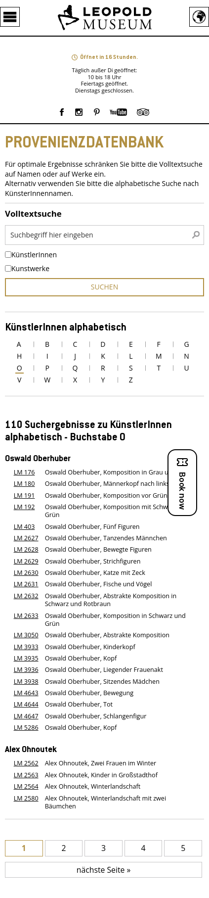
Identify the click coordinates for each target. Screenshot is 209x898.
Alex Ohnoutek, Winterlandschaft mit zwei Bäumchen (105, 802)
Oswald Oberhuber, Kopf (81, 658)
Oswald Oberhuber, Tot (79, 704)
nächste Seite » (103, 869)
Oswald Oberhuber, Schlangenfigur (96, 716)
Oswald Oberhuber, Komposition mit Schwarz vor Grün (116, 511)
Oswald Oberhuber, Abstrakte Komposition (107, 635)
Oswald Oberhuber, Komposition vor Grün (106, 495)
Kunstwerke (30, 268)
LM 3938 (26, 681)
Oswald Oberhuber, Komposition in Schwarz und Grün (115, 620)
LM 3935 (26, 658)
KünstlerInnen (34, 254)
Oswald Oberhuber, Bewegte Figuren (98, 549)
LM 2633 (26, 616)
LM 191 (24, 495)
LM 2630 (26, 572)
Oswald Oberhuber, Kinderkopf (90, 647)
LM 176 (24, 472)
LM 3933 (26, 647)
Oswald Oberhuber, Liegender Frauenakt (104, 669)
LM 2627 (26, 538)
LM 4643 (26, 693)
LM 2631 (26, 584)
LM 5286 (26, 727)
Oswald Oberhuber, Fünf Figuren (92, 526)
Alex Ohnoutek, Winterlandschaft (93, 786)
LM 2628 (26, 549)
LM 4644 (26, 704)
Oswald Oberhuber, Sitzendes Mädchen (102, 681)
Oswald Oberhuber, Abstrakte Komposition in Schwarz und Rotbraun (111, 600)
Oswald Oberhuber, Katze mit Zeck (95, 572)
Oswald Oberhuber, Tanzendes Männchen (106, 538)
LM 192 (24, 507)
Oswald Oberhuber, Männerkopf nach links (107, 483)
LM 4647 (26, 716)
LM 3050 (26, 635)
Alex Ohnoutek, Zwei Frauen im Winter (101, 763)
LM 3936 (26, 669)
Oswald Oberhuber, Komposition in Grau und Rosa (118, 472)
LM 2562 (26, 763)
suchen (104, 286)
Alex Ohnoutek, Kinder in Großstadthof (101, 775)
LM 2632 (26, 596)
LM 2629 (26, 561)
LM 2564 (26, 786)
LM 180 (24, 483)
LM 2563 (26, 775)
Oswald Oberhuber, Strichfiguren (93, 561)
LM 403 (24, 526)
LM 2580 (26, 798)
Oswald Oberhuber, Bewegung (89, 693)
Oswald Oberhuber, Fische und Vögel (98, 584)
